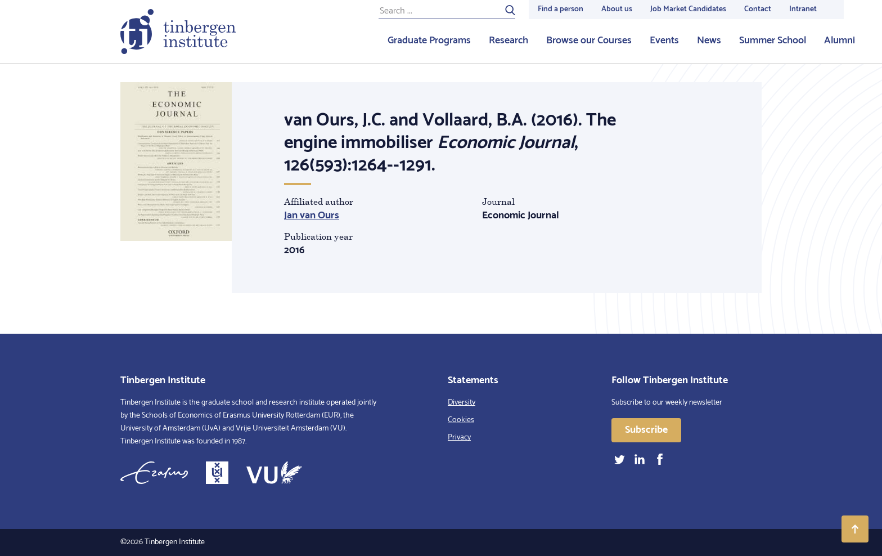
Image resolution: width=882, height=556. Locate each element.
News (709, 40)
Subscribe (646, 430)
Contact (757, 9)
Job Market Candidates (688, 9)
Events (664, 40)
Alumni (839, 40)
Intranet (803, 9)
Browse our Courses (589, 40)
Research (508, 40)
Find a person (560, 9)
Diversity (461, 402)
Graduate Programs (429, 40)
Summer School (772, 40)
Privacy (459, 437)
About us (616, 9)
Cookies (461, 420)
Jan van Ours (311, 215)
